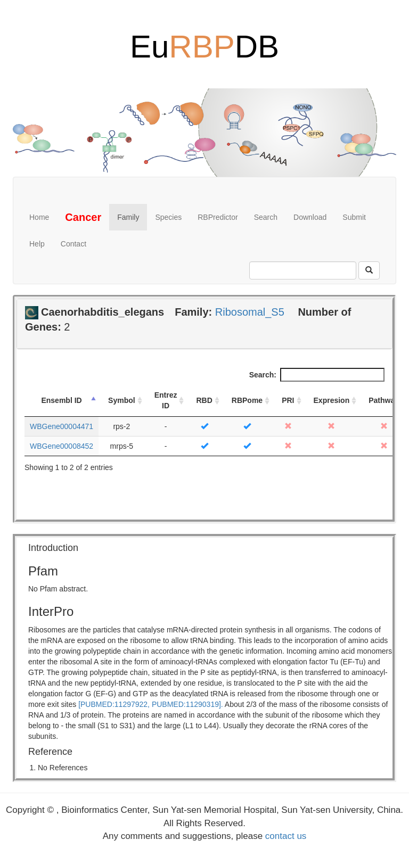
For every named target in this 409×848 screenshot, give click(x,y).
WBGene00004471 (61, 426)
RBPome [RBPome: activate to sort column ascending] (247, 400)
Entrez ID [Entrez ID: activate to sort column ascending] (165, 400)
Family (128, 217)
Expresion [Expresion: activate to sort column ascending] (332, 400)
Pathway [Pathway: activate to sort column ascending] (384, 400)
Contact (73, 244)
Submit (354, 217)
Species (168, 217)
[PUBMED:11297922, (114, 704)
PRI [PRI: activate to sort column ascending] (288, 400)
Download (309, 217)
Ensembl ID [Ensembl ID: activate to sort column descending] (61, 400)
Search (265, 217)
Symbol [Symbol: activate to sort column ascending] (121, 400)
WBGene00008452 (61, 446)
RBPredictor (218, 217)
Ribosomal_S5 (249, 312)
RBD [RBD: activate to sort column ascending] (204, 400)
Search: (317, 375)
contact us (286, 836)
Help (37, 244)
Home (39, 217)
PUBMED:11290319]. (187, 704)
